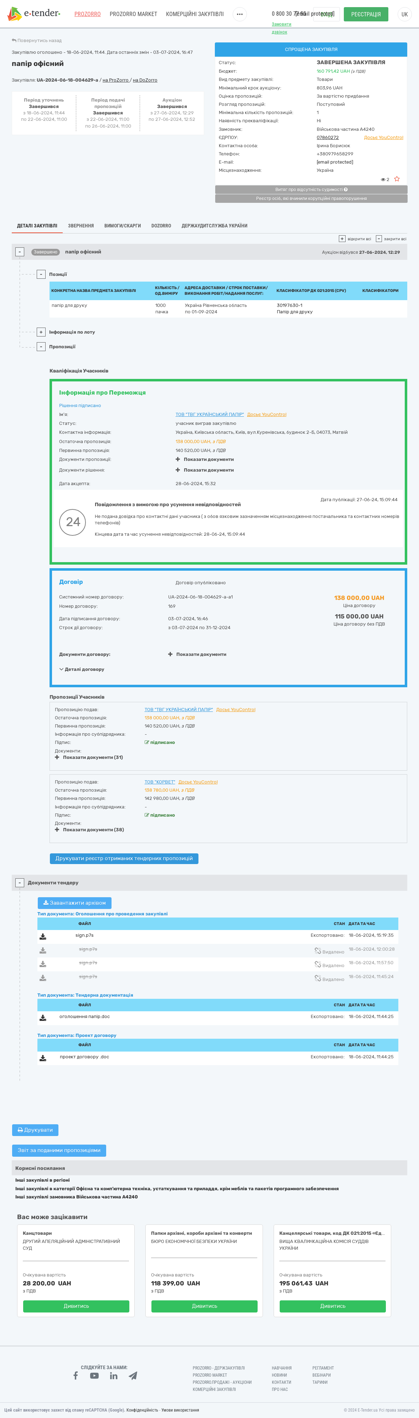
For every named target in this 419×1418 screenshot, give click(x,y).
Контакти (281, 1382)
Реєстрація (366, 14)
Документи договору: (84, 654)
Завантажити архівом (74, 903)
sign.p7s (85, 935)
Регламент (323, 1368)
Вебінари (321, 1375)
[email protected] (335, 162)
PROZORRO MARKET (133, 14)
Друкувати (35, 1130)
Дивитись (76, 1306)
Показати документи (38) (89, 829)
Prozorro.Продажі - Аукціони (222, 1382)
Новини (279, 1375)
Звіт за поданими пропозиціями (59, 1150)
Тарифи (319, 1382)
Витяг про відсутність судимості (311, 189)
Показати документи (205, 459)
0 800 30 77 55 (289, 13)
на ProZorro (116, 80)
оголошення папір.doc (85, 1016)
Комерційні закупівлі (195, 14)
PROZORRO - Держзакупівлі (219, 1368)
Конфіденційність (142, 1410)
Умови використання (180, 1410)
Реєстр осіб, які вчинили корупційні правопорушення (311, 198)
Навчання (282, 1368)
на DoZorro (145, 80)
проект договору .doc (84, 1056)
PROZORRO (87, 14)
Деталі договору (81, 669)
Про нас (280, 1389)
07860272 (328, 137)
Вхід (326, 14)
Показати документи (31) (89, 757)
